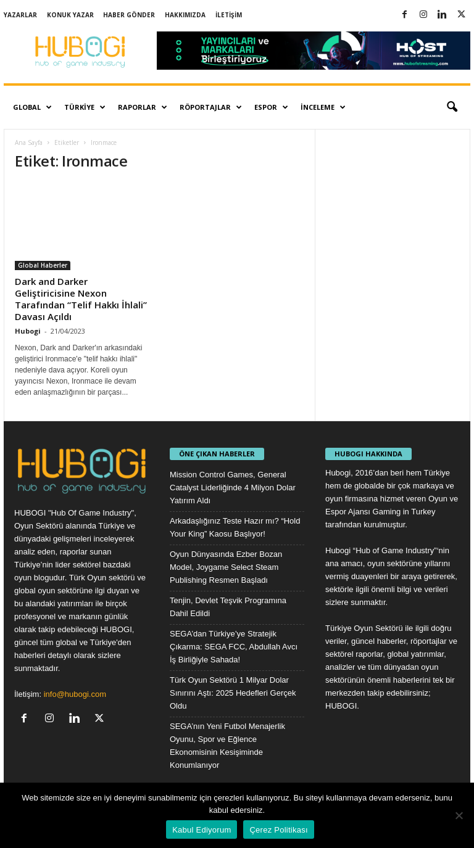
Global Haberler (42, 265)
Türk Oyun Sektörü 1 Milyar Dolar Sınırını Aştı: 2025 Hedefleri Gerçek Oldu (233, 692)
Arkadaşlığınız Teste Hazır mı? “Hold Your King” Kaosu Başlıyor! (235, 527)
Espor (271, 107)
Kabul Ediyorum (201, 829)
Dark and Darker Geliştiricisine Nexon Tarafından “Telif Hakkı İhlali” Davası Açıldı (81, 299)
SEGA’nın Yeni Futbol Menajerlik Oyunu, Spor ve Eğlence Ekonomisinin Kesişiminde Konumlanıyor (227, 746)
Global (32, 107)
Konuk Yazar (70, 14)
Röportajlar (211, 107)
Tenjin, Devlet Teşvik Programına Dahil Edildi (228, 607)
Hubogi (28, 330)
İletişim (228, 14)
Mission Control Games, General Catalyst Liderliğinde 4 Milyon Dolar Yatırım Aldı (233, 487)
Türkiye (85, 107)
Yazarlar (20, 14)
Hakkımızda (185, 14)
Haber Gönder (129, 14)
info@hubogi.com (75, 694)
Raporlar (142, 107)
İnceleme (323, 107)
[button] (451, 107)
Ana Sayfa (29, 142)
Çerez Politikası (278, 829)
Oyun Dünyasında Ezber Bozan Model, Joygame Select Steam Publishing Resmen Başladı (226, 567)
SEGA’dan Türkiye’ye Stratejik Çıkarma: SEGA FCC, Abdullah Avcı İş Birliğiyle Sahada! (233, 646)
